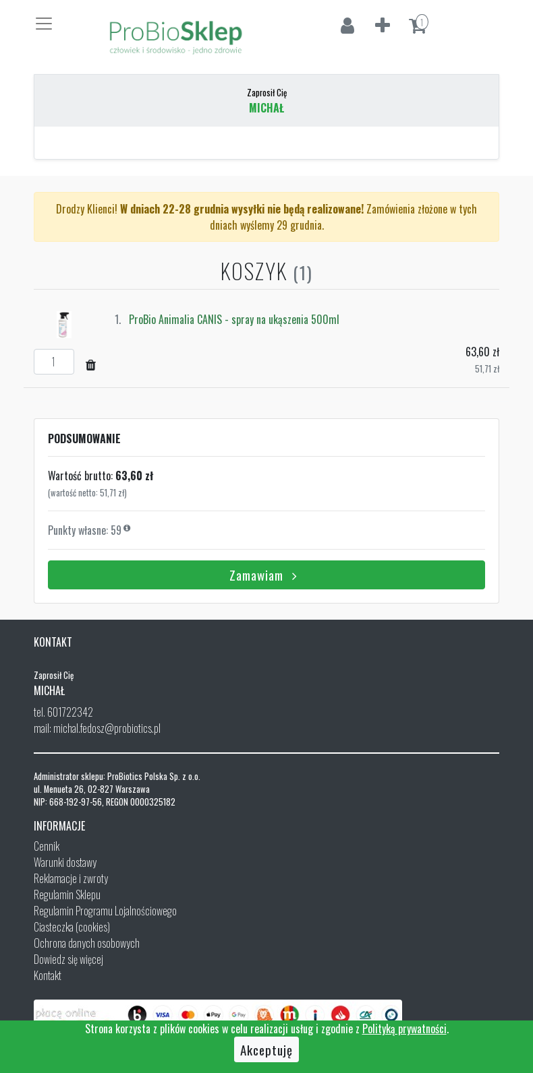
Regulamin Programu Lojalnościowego (105, 911)
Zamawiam (266, 574)
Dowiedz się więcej (68, 959)
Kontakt (47, 975)
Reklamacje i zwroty (71, 878)
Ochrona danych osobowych (87, 943)
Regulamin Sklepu (67, 894)
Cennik (46, 846)
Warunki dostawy (65, 862)
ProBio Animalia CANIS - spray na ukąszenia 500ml (234, 319)
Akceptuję (266, 1049)
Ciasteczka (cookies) (72, 927)
